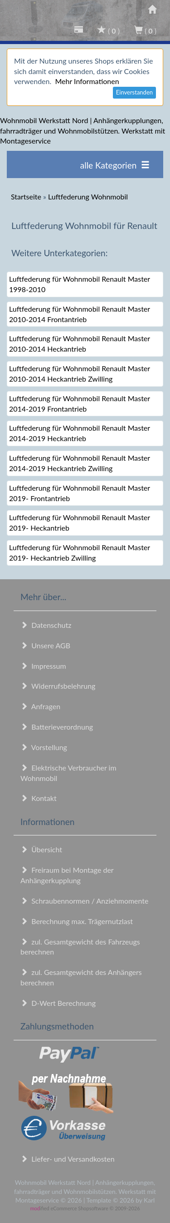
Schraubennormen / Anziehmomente (84, 900)
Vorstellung (43, 747)
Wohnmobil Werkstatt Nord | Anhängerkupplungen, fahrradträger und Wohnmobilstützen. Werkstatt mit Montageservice (82, 130)
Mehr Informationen (87, 81)
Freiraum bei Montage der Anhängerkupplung (66, 875)
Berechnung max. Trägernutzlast (76, 921)
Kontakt (38, 798)
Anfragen (40, 706)
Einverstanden (134, 92)
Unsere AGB (45, 645)
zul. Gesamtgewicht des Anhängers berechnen (81, 977)
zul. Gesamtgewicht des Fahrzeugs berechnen (80, 946)
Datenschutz (45, 625)
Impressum (43, 665)
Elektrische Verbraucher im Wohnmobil (68, 772)
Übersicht (41, 849)
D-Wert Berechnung (58, 1003)
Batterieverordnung (56, 726)
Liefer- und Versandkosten (67, 1158)
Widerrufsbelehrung (57, 685)
